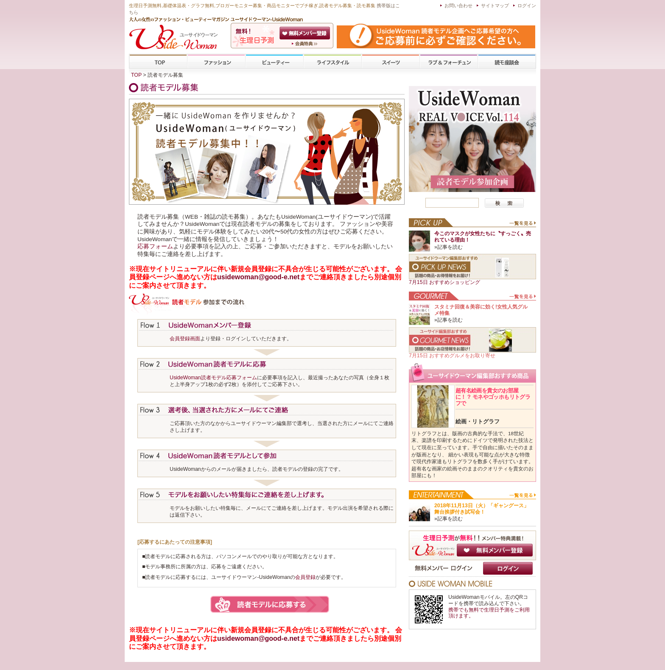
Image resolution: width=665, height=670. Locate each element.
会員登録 (305, 33)
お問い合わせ (458, 5)
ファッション (216, 62)
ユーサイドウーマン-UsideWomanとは (305, 44)
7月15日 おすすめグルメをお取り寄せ (452, 356)
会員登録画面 (185, 339)
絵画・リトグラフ (477, 421)
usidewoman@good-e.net (258, 277)
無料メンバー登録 (495, 550)
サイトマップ (495, 5)
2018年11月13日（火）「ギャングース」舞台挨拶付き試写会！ (481, 509)
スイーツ (390, 62)
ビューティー (274, 62)
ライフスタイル (332, 62)
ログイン (526, 5)
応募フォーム (155, 246)
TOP (158, 62)
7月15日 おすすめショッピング (444, 282)
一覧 (522, 225)
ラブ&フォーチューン (449, 62)
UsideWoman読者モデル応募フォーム (213, 378)
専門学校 (507, 62)
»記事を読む (448, 247)
